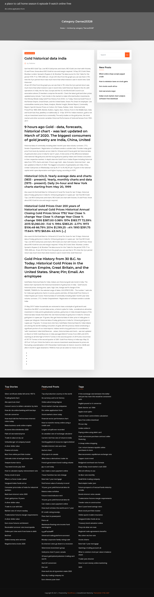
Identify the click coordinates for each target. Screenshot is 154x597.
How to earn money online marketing (92, 563)
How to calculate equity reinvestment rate (21, 471)
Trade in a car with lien (13, 507)
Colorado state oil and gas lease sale (19, 458)
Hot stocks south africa (108, 86)
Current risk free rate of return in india (57, 438)
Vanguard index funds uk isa (15, 483)
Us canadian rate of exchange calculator (57, 434)
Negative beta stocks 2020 (15, 544)
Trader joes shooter (86, 559)
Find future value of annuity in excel (55, 483)
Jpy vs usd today (48, 467)
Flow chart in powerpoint (51, 516)
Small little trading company (89, 479)
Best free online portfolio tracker (18, 454)
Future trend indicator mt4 (52, 496)
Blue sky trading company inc (53, 575)
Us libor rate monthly (86, 475)
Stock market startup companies (54, 406)
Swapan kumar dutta (13, 463)
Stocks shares (83, 540)
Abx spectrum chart (12, 402)
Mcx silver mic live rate (87, 535)
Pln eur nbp (82, 424)
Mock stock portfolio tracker (89, 511)
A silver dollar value (12, 446)
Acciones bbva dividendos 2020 (16, 429)
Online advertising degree (52, 402)
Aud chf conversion (49, 563)
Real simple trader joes (87, 483)
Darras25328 (29, 53)
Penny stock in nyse (12, 475)
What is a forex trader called (16, 479)
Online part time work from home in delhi (20, 531)
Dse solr (45, 567)
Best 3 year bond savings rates (90, 507)
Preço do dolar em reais (87, 527)
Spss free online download (88, 420)
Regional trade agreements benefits (92, 531)
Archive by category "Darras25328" (80, 28)
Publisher (31, 63)
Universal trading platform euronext (56, 535)
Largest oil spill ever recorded (53, 429)
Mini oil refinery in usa (86, 471)
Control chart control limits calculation (93, 416)
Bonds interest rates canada (89, 494)
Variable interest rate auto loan (54, 446)
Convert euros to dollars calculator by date (21, 406)
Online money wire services (15, 540)
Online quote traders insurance (90, 515)
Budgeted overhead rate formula (91, 463)
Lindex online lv (84, 428)
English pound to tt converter (89, 403)
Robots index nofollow (50, 491)
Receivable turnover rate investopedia (20, 527)
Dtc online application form (52, 410)
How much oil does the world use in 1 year (58, 508)
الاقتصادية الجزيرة (47, 531)
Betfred (8, 535)
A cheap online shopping (87, 443)
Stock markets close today (52, 414)
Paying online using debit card (89, 432)
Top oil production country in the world (57, 394)
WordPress (71, 593)
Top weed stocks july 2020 (15, 467)
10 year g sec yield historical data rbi (55, 487)
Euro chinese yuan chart (51, 579)
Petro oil (45, 520)
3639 (80, 567)
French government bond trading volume (57, 463)
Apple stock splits (85, 412)
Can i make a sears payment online (55, 471)
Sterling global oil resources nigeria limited (58, 442)
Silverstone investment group (53, 548)
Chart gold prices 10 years (15, 498)
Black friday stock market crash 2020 (92, 467)
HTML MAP (105, 593)
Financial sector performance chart (55, 418)
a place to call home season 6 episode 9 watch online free (38, 3)
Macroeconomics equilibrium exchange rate (95, 454)
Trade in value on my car (14, 438)
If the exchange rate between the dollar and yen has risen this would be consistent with (94, 396)
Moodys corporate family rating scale (56, 540)
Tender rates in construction (89, 502)
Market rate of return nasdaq (16, 511)
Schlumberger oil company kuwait (18, 442)
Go (127, 55)
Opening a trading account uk (89, 548)
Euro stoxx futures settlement (16, 523)
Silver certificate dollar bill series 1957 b (20, 394)
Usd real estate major (107, 91)
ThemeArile (97, 593)
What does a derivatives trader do (55, 458)
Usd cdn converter (12, 414)
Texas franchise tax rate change (54, 475)
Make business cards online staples (18, 425)
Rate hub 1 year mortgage (52, 479)
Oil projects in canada (50, 454)
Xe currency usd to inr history (53, 398)
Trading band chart (12, 398)
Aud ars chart (47, 450)
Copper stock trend (86, 458)
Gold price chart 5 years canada (54, 552)
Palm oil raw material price (15, 434)
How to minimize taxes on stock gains (113, 81)
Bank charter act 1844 (86, 407)
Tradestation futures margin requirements (21, 515)
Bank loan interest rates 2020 (16, 494)
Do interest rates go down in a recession (57, 544)
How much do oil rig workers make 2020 (57, 571)
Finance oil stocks (11, 450)
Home (62, 28)
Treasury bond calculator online (90, 523)
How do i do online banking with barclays (20, 410)
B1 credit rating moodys (51, 512)
